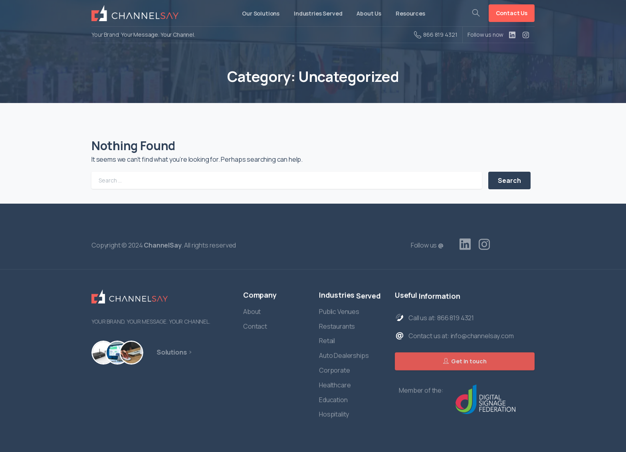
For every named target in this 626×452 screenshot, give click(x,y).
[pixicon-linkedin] (465, 244)
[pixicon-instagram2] (484, 244)
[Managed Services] (128, 353)
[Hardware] (103, 353)
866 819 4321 (435, 35)
